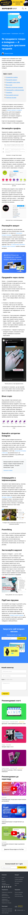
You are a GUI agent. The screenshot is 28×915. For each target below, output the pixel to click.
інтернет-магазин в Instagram (14, 110)
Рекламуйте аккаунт (11, 80)
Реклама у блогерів (7, 497)
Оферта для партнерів (7, 910)
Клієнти (3, 877)
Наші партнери (5, 912)
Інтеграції (17, 883)
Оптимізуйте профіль (12, 77)
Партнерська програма (7, 908)
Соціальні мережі (6, 33)
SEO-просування (18, 881)
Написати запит (18, 894)
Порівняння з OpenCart (7, 892)
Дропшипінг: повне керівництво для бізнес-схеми (14, 723)
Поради (3, 745)
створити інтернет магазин (16, 615)
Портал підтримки (19, 892)
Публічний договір (19, 896)
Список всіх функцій (19, 877)
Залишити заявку (8, 470)
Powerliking (9, 92)
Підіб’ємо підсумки (11, 97)
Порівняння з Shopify (6, 902)
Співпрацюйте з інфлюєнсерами (15, 90)
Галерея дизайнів (19, 879)
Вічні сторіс (9, 85)
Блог (3, 879)
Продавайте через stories (13, 82)
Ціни (16, 885)
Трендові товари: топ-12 (7, 746)
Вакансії (3, 881)
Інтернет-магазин (5, 721)
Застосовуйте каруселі (12, 95)
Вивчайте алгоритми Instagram (14, 87)
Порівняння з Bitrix (6, 897)
